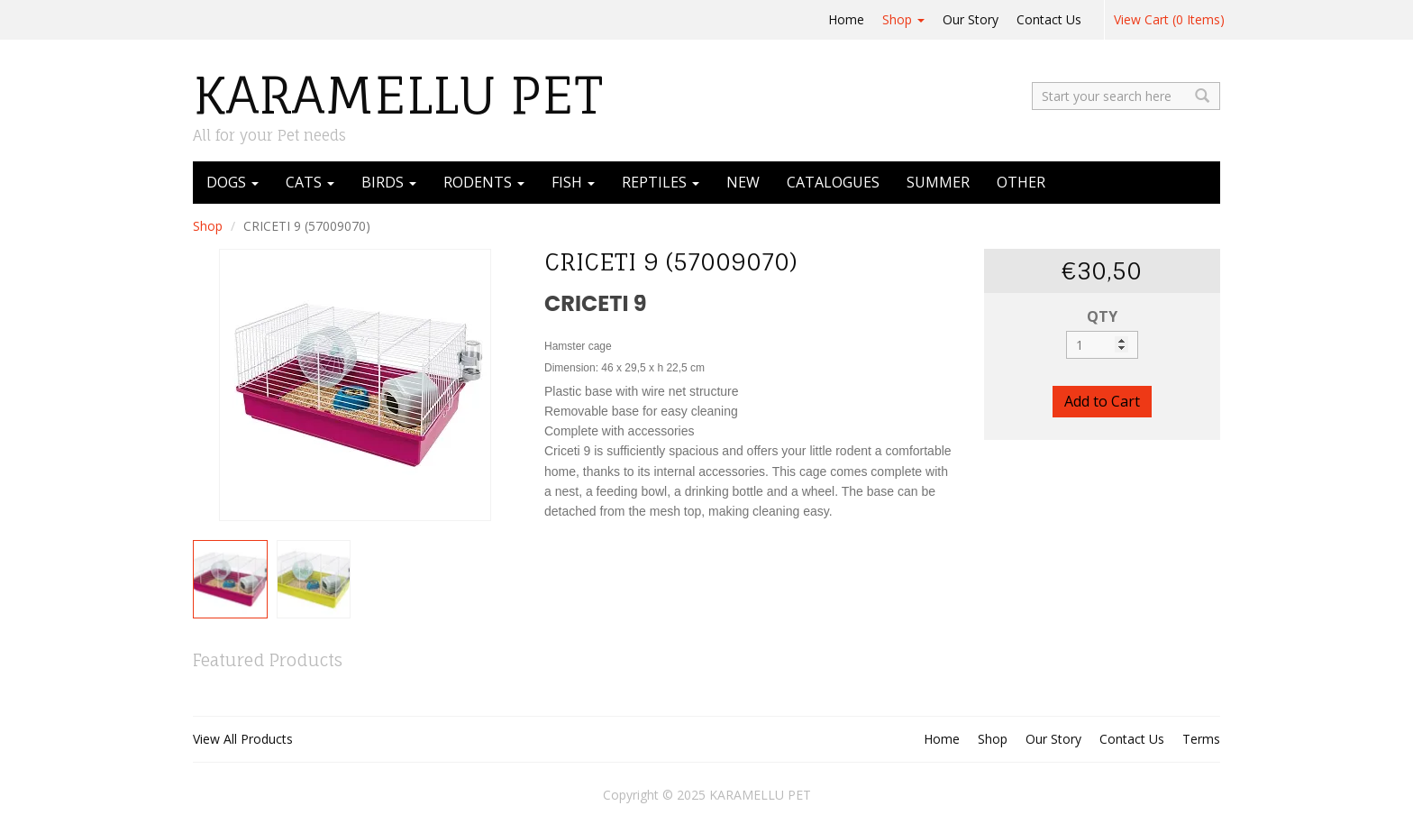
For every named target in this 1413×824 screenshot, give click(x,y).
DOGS (232, 182)
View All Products (243, 738)
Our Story (970, 19)
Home (846, 19)
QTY (1102, 316)
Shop (903, 19)
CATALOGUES (833, 182)
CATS (310, 182)
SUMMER (938, 182)
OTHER (1021, 182)
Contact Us (1048, 19)
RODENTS (483, 182)
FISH (573, 182)
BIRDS (388, 182)
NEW (743, 182)
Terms (1201, 738)
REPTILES (660, 182)
